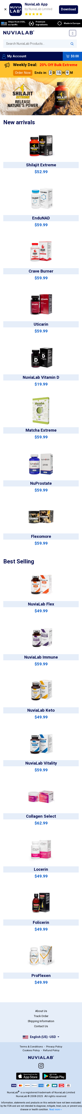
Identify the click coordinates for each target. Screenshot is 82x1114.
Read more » (55, 1109)
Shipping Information (41, 1021)
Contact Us (41, 1026)
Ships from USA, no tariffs (13, 23)
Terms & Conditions (31, 1046)
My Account (14, 56)
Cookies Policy (31, 1050)
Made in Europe (68, 23)
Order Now (23, 73)
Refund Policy (51, 1050)
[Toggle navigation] (72, 33)
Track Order (41, 1016)
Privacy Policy (54, 1046)
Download (68, 9)
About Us (41, 1011)
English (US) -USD (40, 1037)
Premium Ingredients (37, 23)
